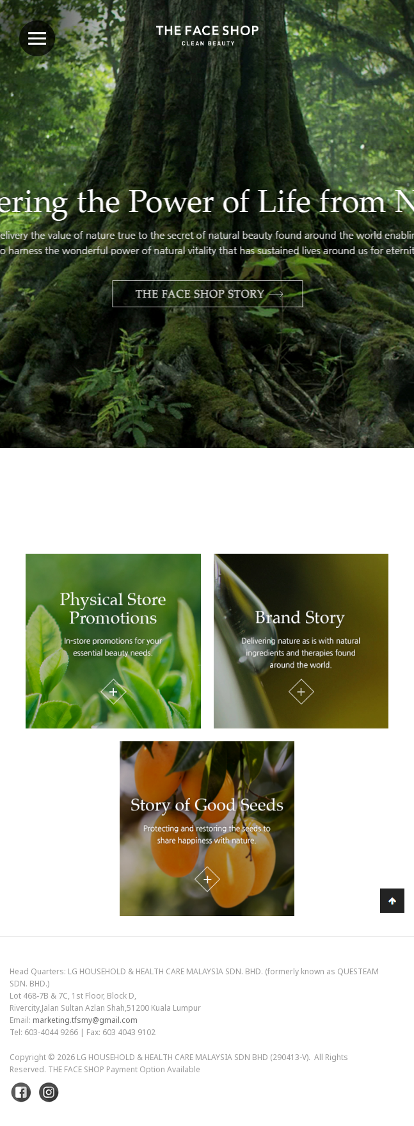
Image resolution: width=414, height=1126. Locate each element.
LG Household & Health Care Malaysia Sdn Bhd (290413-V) (192, 1057)
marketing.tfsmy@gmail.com (85, 1020)
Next (372, 257)
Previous (41, 257)
